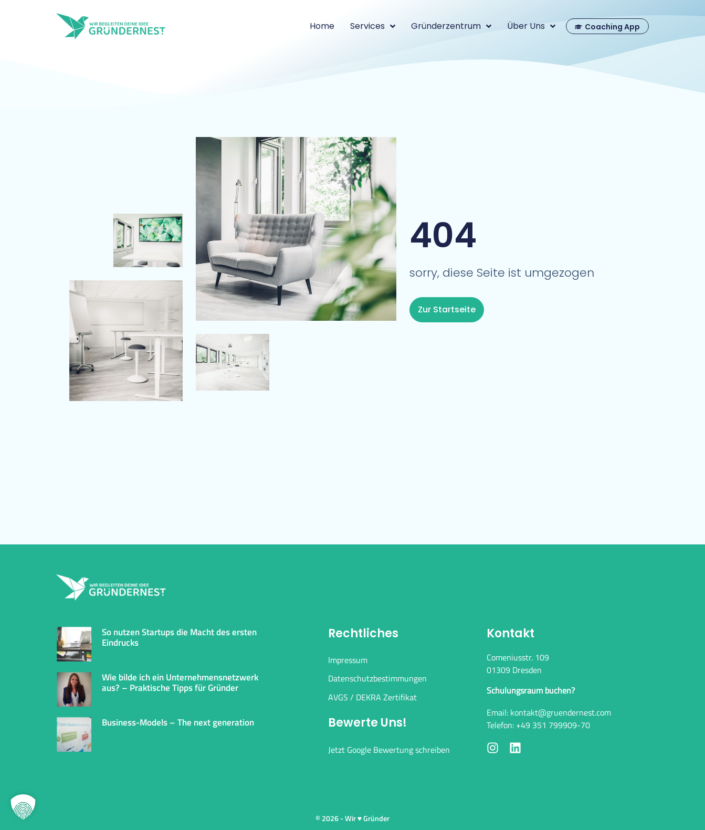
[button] (23, 807)
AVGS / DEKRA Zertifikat (372, 697)
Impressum (347, 660)
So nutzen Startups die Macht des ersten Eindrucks (179, 637)
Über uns (531, 26)
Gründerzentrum (451, 26)
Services (372, 26)
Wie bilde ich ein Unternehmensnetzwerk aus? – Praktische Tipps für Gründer (180, 682)
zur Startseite (447, 309)
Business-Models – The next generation (178, 722)
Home (322, 26)
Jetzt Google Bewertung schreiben (389, 749)
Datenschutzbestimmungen (377, 678)
